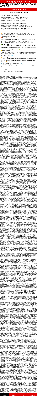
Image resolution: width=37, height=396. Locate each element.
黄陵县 (32, 392)
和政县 (7, 391)
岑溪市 (29, 391)
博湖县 (29, 392)
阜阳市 (12, 392)
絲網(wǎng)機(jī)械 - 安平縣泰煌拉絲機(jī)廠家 (13, 71)
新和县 (18, 392)
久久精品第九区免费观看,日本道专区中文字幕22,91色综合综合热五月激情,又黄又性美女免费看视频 (18, 3)
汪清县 (11, 391)
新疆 (24, 392)
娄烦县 (9, 392)
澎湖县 (32, 391)
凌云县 (4, 391)
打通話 (4, 395)
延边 (23, 391)
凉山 (21, 392)
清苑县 (26, 392)
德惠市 (15, 392)
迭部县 (17, 391)
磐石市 (26, 391)
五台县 (14, 391)
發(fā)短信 (14, 395)
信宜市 (2, 392)
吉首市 (1, 391)
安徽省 (20, 391)
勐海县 (6, 392)
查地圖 (23, 395)
